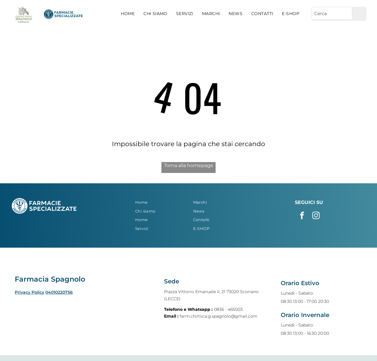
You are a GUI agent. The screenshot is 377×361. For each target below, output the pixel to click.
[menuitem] (127, 14)
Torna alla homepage (188, 165)
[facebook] (301, 216)
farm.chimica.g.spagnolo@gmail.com (218, 316)
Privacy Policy (29, 292)
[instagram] (315, 216)
